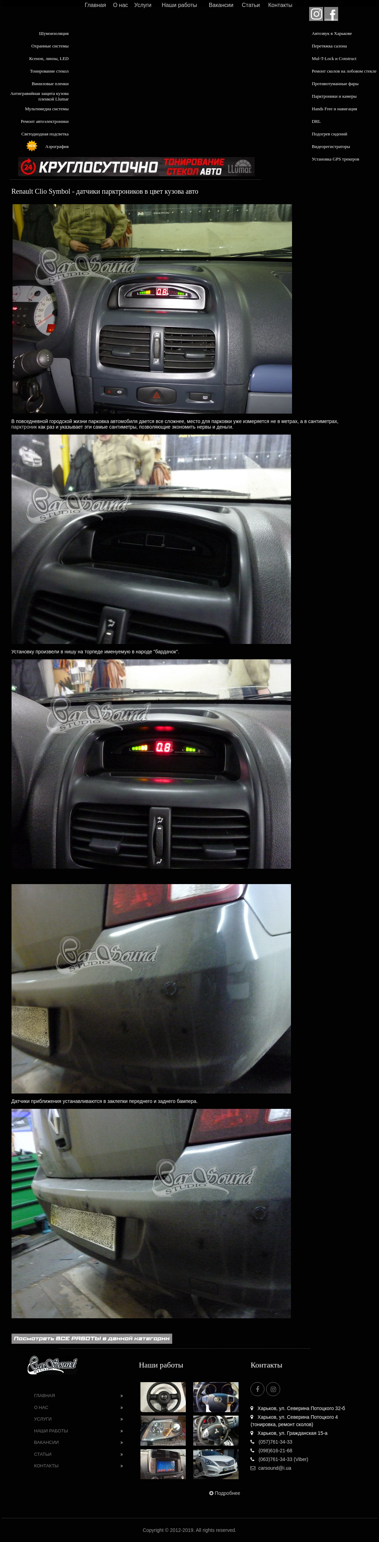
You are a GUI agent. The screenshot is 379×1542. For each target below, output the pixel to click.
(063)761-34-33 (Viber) (279, 1459)
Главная (95, 5)
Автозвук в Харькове (332, 33)
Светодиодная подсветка (44, 133)
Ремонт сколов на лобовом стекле (344, 71)
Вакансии (221, 5)
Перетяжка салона (329, 46)
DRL (316, 121)
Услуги (142, 5)
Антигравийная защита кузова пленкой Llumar (39, 96)
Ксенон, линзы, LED (48, 58)
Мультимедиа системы (46, 108)
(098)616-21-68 (271, 1450)
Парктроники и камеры (334, 96)
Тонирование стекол (49, 71)
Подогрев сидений (330, 133)
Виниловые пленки (50, 83)
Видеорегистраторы (331, 146)
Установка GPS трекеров (335, 159)
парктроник (24, 427)
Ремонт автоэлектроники (45, 121)
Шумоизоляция (54, 33)
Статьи (251, 5)
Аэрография (57, 146)
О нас (120, 5)
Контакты (280, 5)
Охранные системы (50, 46)
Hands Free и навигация (334, 108)
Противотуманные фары (335, 83)
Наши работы (179, 5)
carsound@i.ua (270, 1468)
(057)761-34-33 (271, 1442)
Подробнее (224, 1493)
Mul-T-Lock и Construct (334, 58)
